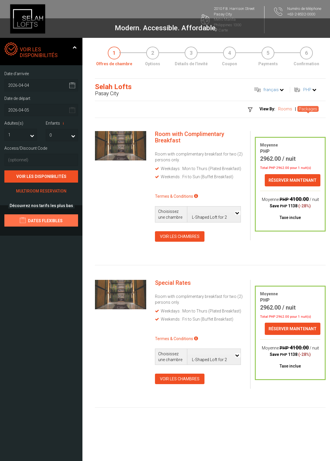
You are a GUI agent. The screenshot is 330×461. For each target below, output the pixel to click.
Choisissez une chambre (170, 214)
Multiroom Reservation (41, 191)
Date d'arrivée (16, 73)
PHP (307, 89)
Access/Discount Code (25, 148)
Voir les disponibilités (41, 176)
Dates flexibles (41, 220)
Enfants (56, 123)
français (271, 89)
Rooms (285, 109)
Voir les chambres (180, 236)
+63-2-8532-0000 (301, 14)
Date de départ (17, 98)
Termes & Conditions (176, 196)
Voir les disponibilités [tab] (40, 50)
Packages (308, 109)
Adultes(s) (13, 123)
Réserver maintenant (293, 180)
